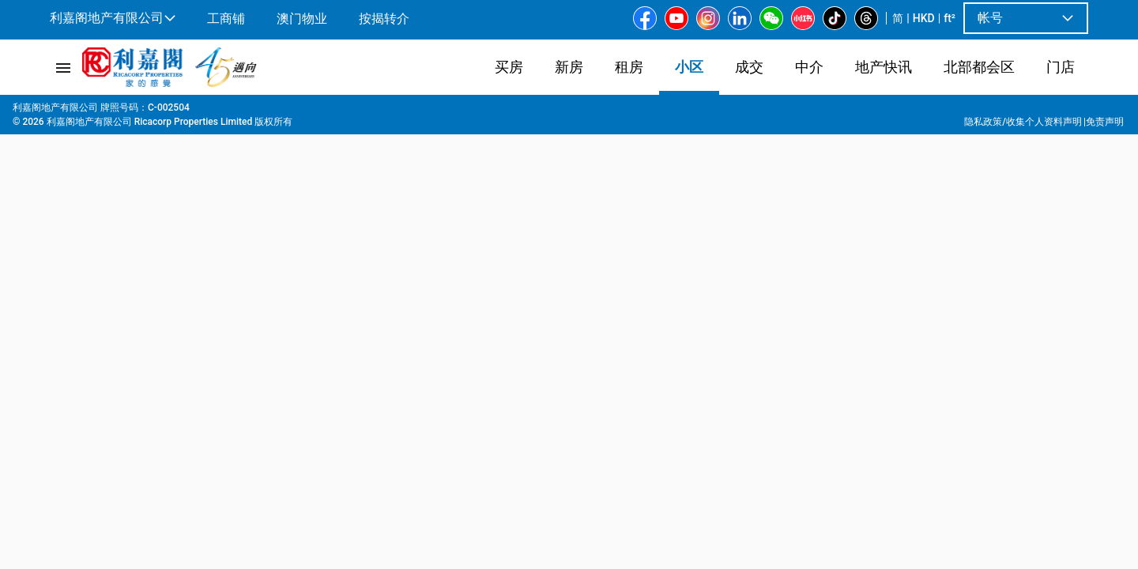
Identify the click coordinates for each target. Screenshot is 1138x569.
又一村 (191, 111)
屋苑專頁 (104, 111)
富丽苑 (283, 111)
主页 (58, 111)
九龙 (150, 111)
